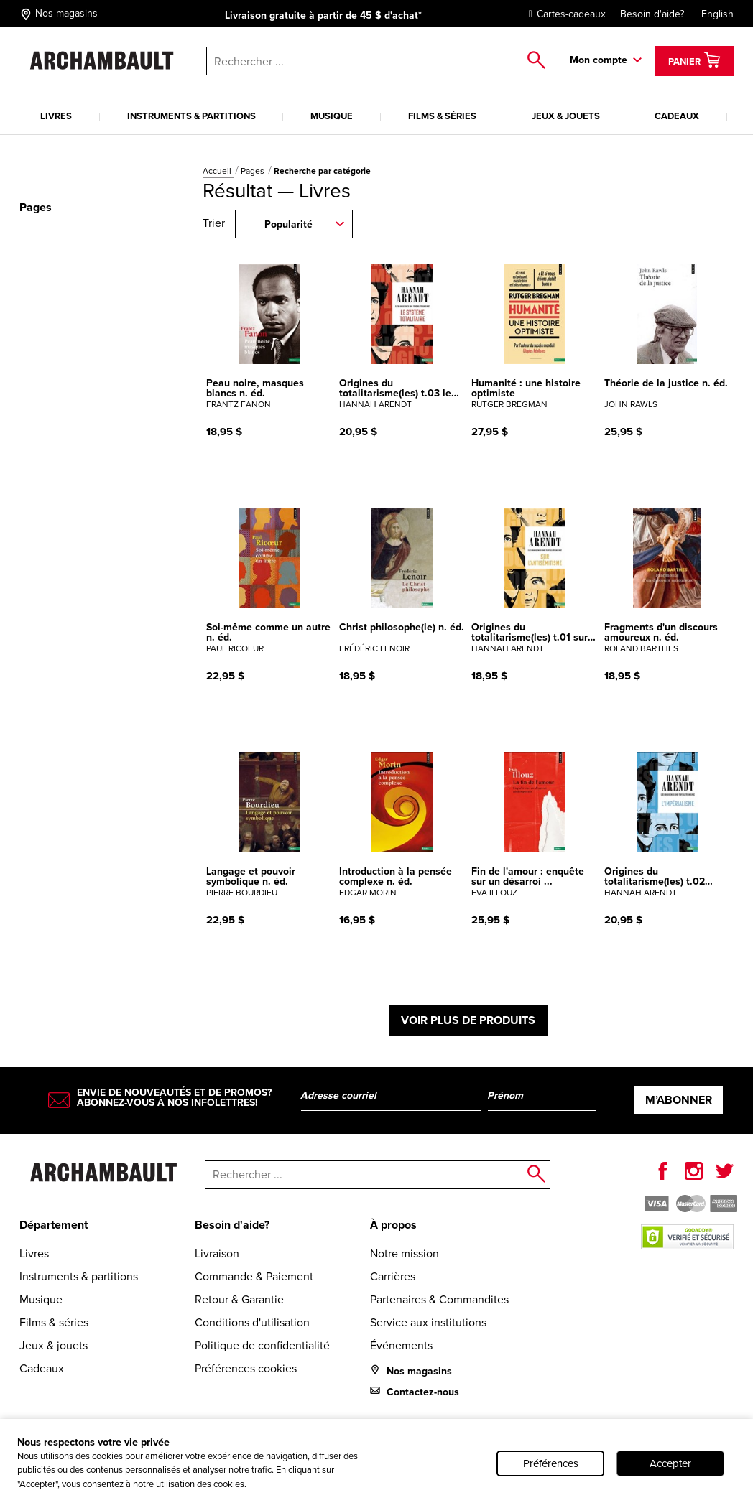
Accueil (218, 170)
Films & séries (442, 116)
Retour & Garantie (239, 1299)
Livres (56, 116)
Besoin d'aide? (652, 14)
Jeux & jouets (566, 116)
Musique (331, 116)
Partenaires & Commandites (439, 1299)
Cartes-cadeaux (564, 14)
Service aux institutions (428, 1322)
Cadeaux (677, 116)
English (717, 14)
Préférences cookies (246, 1368)
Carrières (392, 1276)
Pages (254, 170)
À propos (393, 1224)
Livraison (217, 1253)
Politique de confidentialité (262, 1345)
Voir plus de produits (468, 1020)
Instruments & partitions (191, 116)
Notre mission (404, 1253)
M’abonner (678, 1100)
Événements (401, 1345)
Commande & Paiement (254, 1276)
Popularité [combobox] (288, 224)
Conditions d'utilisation (252, 1322)
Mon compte (598, 60)
